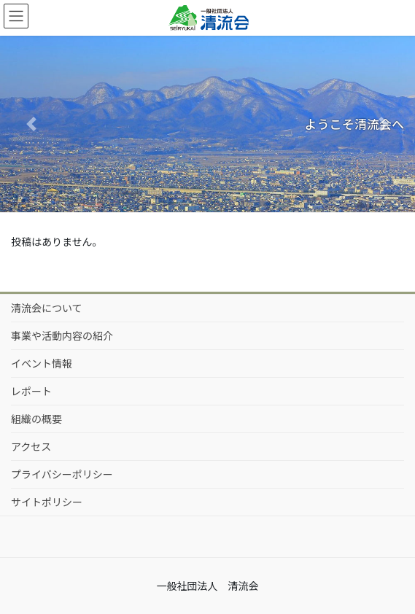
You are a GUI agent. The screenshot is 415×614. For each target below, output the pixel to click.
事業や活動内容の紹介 (62, 335)
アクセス (31, 446)
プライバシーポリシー (62, 474)
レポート (31, 391)
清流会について (46, 307)
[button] (31, 124)
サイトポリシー (46, 501)
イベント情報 (41, 363)
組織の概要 (36, 418)
